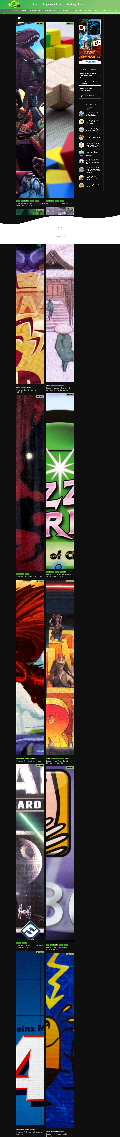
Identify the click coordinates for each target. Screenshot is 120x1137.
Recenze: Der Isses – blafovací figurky (58, 1135)
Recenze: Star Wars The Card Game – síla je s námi (29, 946)
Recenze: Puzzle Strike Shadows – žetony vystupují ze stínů (59, 575)
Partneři (74, 10)
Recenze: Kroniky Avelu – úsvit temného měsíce (87, 96)
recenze (7, 10)
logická (48, 1131)
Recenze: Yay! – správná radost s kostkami (29, 1133)
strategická (33, 758)
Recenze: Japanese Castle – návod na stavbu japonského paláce (59, 389)
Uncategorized (60, 385)
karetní (18, 387)
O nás (80, 10)
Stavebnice (16, 10)
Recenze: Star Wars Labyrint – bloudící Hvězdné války (58, 762)
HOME (96, 10)
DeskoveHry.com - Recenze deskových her (59, 4)
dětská (48, 758)
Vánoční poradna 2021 (49, 10)
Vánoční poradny (63, 10)
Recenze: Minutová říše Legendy (28, 761)
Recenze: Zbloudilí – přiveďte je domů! (85, 89)
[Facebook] (109, 10)
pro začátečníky (20, 573)
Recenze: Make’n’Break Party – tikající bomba (58, 948)
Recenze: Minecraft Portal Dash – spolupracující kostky (87, 75)
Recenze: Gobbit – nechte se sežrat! (27, 391)
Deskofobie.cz (89, 10)
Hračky (24, 10)
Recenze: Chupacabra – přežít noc (29, 576)
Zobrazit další (45, 203)
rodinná (28, 387)
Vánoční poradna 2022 (34, 10)
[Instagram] (112, 10)
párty (48, 944)
